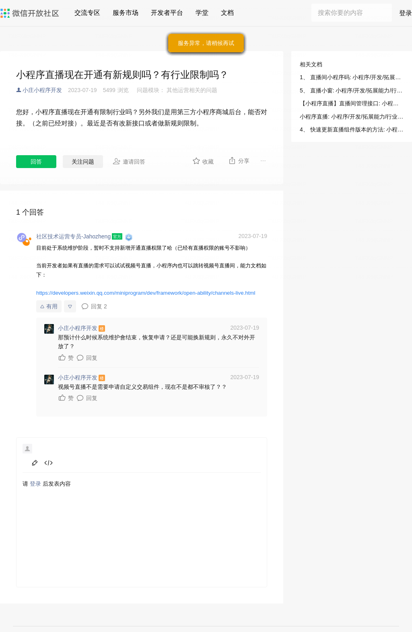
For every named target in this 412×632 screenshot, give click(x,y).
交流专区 (87, 12)
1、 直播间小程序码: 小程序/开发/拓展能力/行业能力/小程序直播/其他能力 (352, 77)
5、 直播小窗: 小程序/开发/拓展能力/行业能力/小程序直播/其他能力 (352, 90)
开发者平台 (167, 12)
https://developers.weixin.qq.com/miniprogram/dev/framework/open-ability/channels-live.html (145, 293)
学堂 (202, 12)
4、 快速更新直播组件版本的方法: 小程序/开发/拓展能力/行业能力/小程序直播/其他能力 (352, 129)
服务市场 (125, 12)
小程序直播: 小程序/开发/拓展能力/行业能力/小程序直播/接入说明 (352, 116)
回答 (36, 161)
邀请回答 (129, 161)
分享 (238, 160)
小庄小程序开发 (42, 90)
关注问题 (83, 161)
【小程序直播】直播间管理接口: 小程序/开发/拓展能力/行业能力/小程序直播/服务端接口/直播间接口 (352, 103)
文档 (227, 12)
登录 (405, 13)
